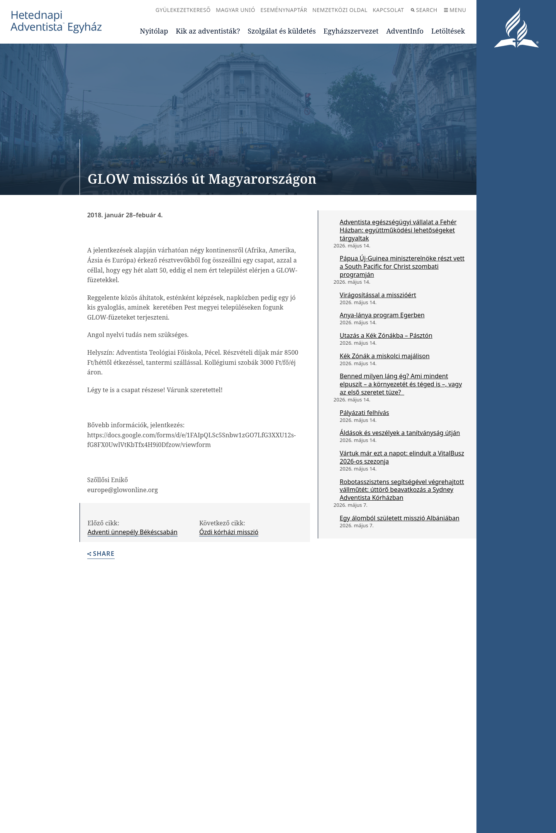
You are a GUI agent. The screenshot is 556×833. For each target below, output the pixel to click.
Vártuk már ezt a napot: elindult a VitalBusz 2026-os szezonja (402, 457)
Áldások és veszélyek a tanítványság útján (400, 432)
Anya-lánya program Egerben (382, 315)
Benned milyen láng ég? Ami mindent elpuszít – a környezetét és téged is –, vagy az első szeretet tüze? (401, 384)
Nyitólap (154, 31)
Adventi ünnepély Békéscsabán (133, 532)
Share (101, 554)
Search (424, 10)
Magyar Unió (235, 10)
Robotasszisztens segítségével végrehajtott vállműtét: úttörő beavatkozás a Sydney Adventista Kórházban (402, 489)
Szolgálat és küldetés (282, 31)
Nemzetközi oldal (340, 10)
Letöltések (448, 31)
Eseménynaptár (283, 10)
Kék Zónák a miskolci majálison (385, 356)
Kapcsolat (388, 10)
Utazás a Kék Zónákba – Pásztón (386, 335)
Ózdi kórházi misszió (228, 532)
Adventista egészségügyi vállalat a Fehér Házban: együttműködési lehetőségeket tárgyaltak (398, 230)
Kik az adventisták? (208, 31)
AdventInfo (405, 31)
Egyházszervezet (351, 31)
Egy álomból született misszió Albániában (399, 518)
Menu (455, 10)
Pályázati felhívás (364, 412)
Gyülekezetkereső (183, 10)
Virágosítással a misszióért (378, 295)
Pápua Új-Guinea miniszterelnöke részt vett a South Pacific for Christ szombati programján (402, 266)
